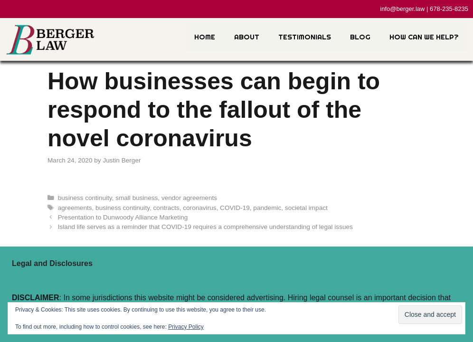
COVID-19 (235, 207)
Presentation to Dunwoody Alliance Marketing (123, 217)
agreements (75, 207)
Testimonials (304, 36)
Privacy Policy (186, 326)
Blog (360, 36)
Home (204, 36)
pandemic (267, 207)
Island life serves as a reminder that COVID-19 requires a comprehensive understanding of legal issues (205, 226)
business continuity (85, 197)
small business (136, 197)
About (246, 36)
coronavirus (199, 207)
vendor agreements (189, 197)
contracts (166, 207)
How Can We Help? (424, 36)
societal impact (306, 207)
